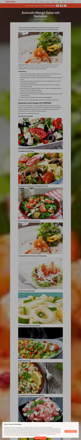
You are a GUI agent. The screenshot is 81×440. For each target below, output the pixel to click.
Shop (67, 1)
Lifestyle (58, 1)
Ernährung (53, 1)
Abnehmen (47, 1)
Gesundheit (42, 1)
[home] (10, 1)
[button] (72, 1)
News (63, 1)
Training (36, 1)
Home (32, 1)
